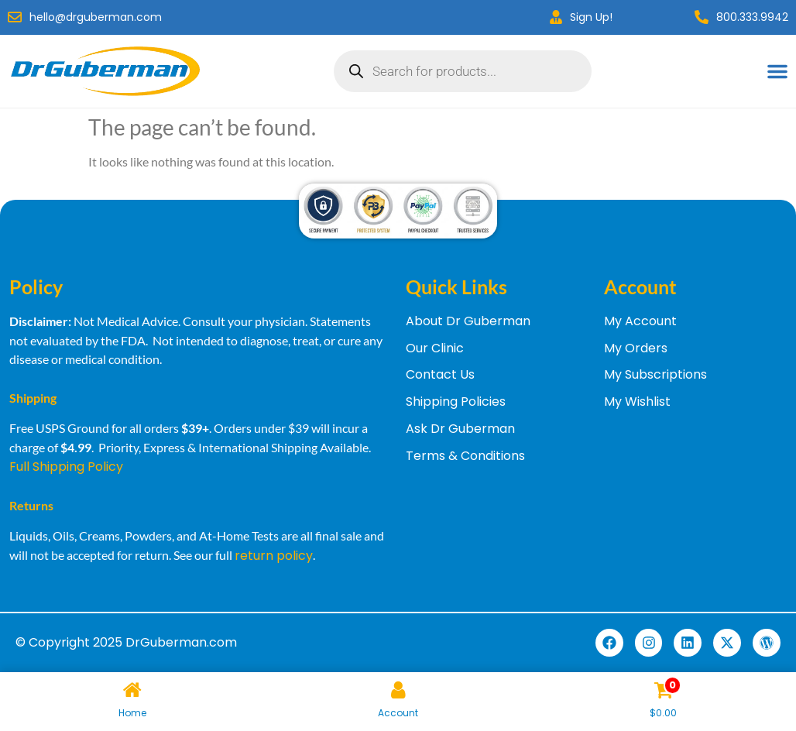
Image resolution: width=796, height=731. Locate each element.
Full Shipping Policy (66, 466)
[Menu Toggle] (777, 71)
